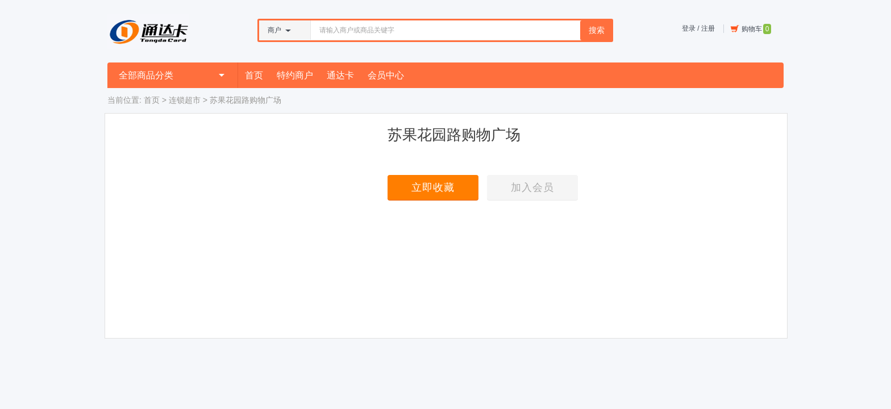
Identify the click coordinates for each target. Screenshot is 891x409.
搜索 (597, 30)
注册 (708, 28)
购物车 (751, 29)
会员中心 (386, 75)
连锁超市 (185, 100)
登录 (689, 28)
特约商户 (295, 75)
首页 (254, 75)
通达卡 (340, 75)
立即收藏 (433, 187)
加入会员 (532, 187)
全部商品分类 (171, 75)
